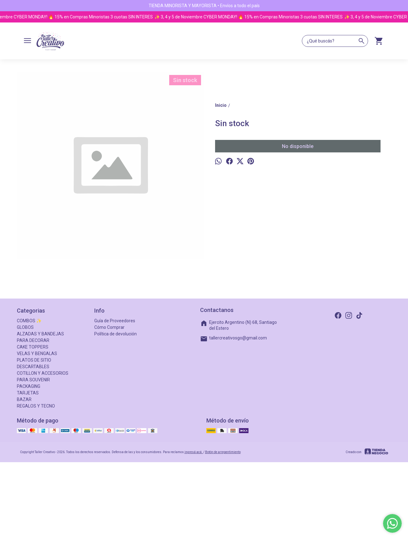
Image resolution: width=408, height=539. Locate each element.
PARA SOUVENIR (33, 379)
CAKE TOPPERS (32, 346)
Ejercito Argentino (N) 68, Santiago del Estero (238, 325)
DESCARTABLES (33, 366)
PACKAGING (28, 386)
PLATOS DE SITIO (34, 360)
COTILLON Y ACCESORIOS (42, 373)
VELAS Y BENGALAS (37, 353)
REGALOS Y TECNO (36, 405)
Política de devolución (115, 333)
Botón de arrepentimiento (223, 452)
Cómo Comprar (109, 327)
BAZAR (24, 399)
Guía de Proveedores (114, 320)
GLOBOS (25, 327)
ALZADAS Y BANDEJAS (40, 333)
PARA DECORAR (33, 340)
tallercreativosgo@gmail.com (233, 339)
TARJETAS (28, 392)
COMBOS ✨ (29, 320)
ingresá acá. (193, 452)
